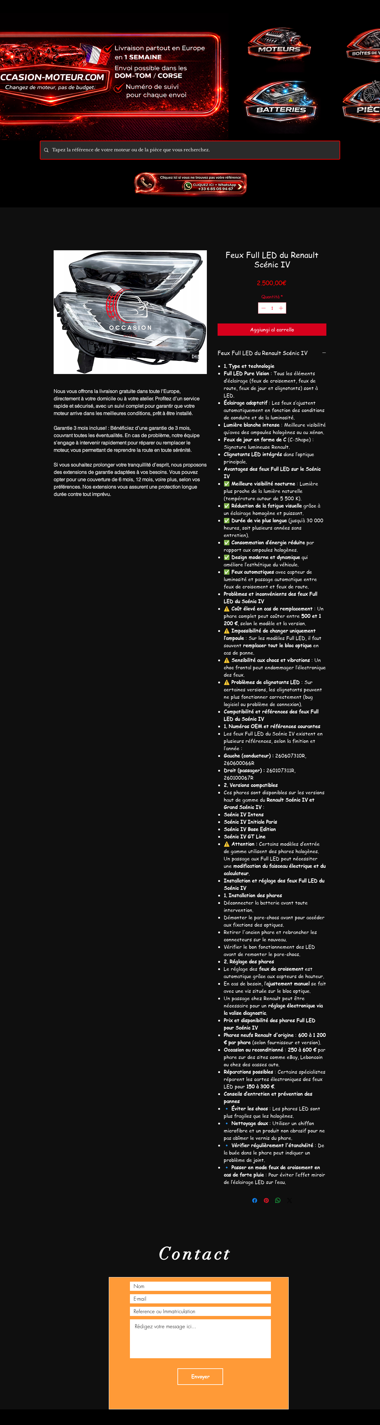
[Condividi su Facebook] (254, 1200)
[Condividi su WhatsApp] (278, 1200)
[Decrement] (263, 308)
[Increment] (281, 308)
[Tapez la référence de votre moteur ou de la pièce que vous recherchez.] (189, 150)
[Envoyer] (200, 1376)
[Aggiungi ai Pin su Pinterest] (266, 1200)
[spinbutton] (272, 308)
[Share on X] (289, 1200)
